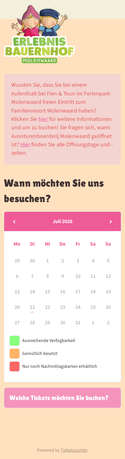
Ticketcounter (74, 450)
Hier (25, 145)
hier (43, 119)
